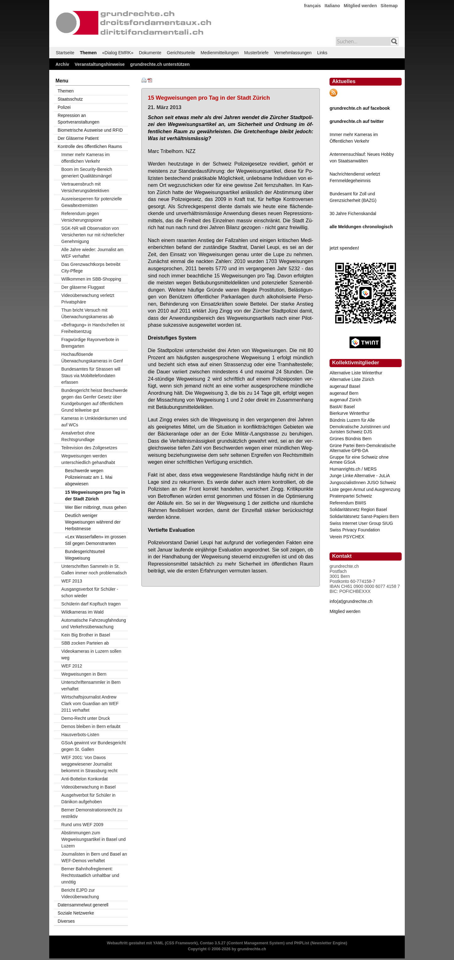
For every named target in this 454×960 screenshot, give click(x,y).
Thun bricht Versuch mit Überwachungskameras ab (87, 313)
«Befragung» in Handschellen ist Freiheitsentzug (93, 328)
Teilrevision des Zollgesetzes (89, 447)
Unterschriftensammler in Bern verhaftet (91, 685)
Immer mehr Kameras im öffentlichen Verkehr (85, 158)
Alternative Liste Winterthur (356, 372)
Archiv (62, 64)
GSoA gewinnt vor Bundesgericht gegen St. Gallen (93, 746)
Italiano (332, 5)
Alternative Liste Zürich (352, 379)
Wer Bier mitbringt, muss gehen (95, 507)
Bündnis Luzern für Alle (352, 420)
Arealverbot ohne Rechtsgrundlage (78, 436)
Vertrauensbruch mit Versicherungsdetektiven (85, 187)
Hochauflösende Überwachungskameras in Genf (92, 357)
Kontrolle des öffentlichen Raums (90, 146)
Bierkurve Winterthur (350, 413)
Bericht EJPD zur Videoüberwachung (80, 893)
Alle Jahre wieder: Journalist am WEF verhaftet (92, 253)
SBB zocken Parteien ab (85, 643)
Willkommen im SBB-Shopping (91, 279)
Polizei (64, 107)
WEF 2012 (71, 665)
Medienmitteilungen (220, 52)
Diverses (66, 921)
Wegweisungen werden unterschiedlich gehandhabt (88, 459)
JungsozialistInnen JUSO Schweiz (363, 482)
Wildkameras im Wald (82, 612)
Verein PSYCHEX (347, 536)
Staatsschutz (70, 99)
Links (322, 52)
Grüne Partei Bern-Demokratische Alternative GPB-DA (363, 448)
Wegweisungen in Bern (84, 674)
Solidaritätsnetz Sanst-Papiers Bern (364, 516)
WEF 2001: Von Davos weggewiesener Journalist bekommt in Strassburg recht (89, 764)
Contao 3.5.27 (213, 943)
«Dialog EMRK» (118, 52)
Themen (88, 52)
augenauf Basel (345, 386)
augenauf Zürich (345, 399)
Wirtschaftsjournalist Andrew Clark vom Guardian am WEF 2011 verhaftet (90, 703)
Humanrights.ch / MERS (353, 469)
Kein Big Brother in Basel (85, 634)
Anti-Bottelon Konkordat (84, 778)
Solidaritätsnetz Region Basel (358, 509)
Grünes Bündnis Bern (351, 438)
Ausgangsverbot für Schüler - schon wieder (89, 592)
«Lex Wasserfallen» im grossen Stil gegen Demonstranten (95, 540)
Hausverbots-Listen (80, 734)
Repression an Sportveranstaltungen (78, 118)
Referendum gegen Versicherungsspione (81, 217)
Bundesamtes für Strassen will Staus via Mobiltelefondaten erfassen (90, 376)
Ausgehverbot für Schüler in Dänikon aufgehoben (88, 798)
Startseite (65, 52)
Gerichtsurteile (181, 52)
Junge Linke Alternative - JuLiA (360, 475)
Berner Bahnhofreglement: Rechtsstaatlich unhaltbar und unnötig (90, 875)
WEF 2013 (71, 580)
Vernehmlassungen (293, 52)
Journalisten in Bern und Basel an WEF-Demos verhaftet (94, 857)
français (312, 5)
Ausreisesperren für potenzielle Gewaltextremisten (91, 202)
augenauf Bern (344, 393)
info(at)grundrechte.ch (351, 601)
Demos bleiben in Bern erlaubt (90, 726)
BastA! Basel (342, 406)
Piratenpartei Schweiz (351, 495)
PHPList (301, 943)
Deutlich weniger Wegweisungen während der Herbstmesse (92, 522)
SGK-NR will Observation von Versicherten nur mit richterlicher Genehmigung (92, 235)
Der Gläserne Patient (78, 138)
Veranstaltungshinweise (100, 64)
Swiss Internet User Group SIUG (361, 523)
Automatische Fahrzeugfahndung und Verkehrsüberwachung (93, 623)
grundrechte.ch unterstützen (160, 64)
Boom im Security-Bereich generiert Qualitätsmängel (86, 172)
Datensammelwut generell (83, 904)
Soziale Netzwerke (76, 912)
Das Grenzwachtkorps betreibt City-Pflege (90, 267)
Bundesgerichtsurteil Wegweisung (85, 555)
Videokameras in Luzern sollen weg (91, 654)
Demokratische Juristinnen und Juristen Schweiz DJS (360, 429)
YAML (158, 943)
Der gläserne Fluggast (83, 287)
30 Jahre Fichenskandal (353, 213)
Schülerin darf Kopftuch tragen (91, 603)
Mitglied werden (360, 5)
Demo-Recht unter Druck (85, 718)
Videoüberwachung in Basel (88, 786)
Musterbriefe (256, 52)
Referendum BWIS (348, 502)
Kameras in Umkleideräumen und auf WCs (94, 421)
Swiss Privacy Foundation (355, 529)
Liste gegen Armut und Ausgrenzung (365, 489)
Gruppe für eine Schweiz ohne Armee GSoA (359, 460)
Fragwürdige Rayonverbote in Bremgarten (90, 343)
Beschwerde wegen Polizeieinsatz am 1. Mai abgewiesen (88, 477)
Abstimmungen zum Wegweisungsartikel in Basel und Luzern (93, 839)
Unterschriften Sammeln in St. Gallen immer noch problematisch (94, 569)
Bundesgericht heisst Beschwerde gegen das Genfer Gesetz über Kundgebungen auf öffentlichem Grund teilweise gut (94, 400)
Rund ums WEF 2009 (82, 824)
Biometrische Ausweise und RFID (90, 130)
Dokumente (150, 52)
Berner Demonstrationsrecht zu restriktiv (91, 813)
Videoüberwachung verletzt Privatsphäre (87, 298)
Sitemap (389, 5)
